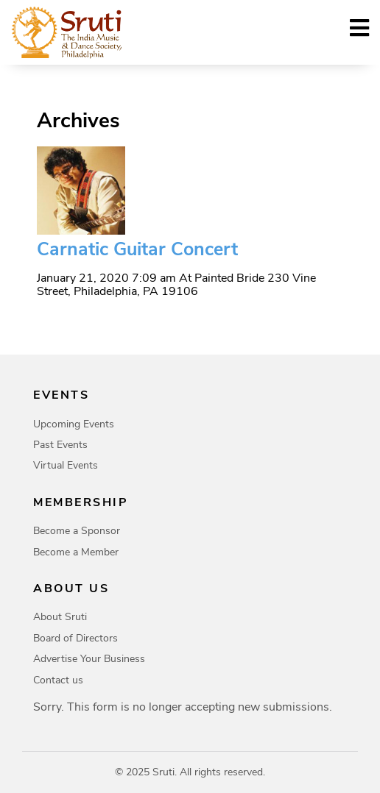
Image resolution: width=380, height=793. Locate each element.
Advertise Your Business (89, 659)
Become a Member (76, 552)
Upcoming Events (73, 424)
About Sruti (60, 617)
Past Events (60, 445)
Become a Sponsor (76, 531)
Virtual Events (65, 465)
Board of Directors (75, 638)
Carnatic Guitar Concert (137, 249)
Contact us (58, 680)
